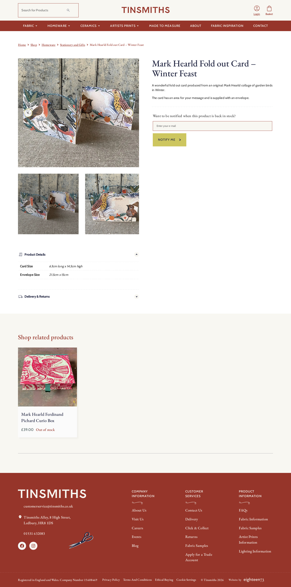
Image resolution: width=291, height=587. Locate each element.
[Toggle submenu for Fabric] (36, 26)
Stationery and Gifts (72, 45)
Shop (34, 45)
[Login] (256, 10)
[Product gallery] (78, 112)
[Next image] (129, 113)
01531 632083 (34, 533)
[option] (115, 204)
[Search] (68, 10)
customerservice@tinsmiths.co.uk (49, 506)
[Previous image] (28, 113)
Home (22, 45)
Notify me (167, 140)
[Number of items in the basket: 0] (269, 10)
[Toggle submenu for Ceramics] (98, 26)
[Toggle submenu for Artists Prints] (137, 26)
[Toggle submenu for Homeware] (69, 26)
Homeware (48, 45)
